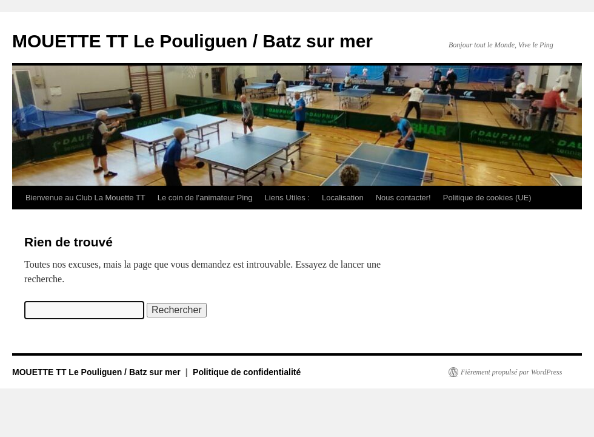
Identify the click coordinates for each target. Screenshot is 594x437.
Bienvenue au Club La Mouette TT (85, 197)
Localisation (343, 197)
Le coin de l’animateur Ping (205, 197)
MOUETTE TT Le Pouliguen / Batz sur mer (192, 41)
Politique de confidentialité (247, 372)
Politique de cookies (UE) (487, 197)
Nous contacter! (403, 197)
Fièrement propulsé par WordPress (511, 372)
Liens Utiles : (287, 197)
